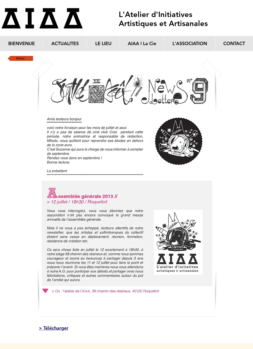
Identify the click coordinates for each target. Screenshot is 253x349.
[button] (127, 190)
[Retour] (20, 58)
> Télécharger (53, 328)
